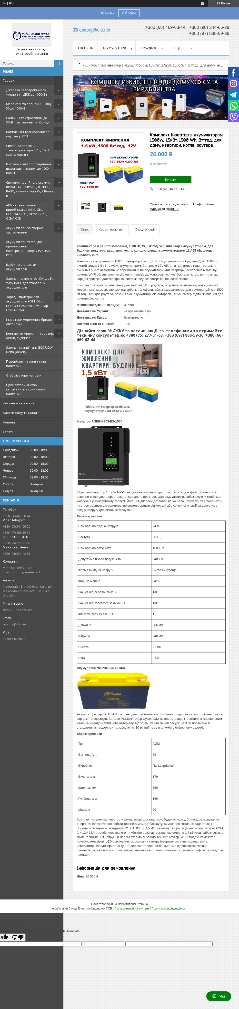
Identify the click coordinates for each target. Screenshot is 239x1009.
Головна (85, 48)
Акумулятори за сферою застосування (25, 230)
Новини (9, 422)
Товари (8, 80)
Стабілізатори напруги (23, 375)
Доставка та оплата (18, 403)
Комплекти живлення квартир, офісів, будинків (30, 335)
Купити (170, 179)
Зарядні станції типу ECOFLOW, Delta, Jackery (29, 349)
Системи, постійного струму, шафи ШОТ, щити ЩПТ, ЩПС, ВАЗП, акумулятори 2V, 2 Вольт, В (30, 189)
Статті (8, 432)
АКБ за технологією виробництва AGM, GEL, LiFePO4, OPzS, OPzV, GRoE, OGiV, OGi (26, 212)
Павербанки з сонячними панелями (26, 363)
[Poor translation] (18, 937)
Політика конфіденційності (169, 908)
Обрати (129, 13)
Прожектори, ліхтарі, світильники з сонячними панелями (25, 389)
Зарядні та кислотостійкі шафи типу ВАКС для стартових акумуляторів (30, 282)
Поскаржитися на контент (131, 908)
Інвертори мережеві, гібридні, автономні (29, 321)
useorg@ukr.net (15, 624)
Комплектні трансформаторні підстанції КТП (29, 134)
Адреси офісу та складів (21, 412)
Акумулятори (114, 48)
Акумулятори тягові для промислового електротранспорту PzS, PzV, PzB (28, 248)
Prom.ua (142, 904)
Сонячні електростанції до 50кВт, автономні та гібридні (28, 120)
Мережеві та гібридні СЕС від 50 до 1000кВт (28, 106)
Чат (218, 996)
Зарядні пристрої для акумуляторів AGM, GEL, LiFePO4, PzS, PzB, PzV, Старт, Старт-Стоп (28, 303)
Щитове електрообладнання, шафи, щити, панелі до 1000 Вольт (29, 168)
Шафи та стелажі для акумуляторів (22, 266)
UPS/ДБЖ (148, 48)
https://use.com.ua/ (17, 610)
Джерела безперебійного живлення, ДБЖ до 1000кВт (26, 92)
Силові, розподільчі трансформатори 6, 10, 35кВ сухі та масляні (27, 150)
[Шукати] (58, 63)
